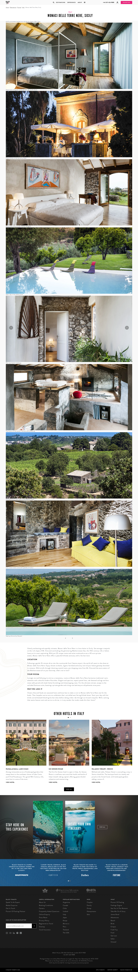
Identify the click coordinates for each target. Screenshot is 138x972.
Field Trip (114, 930)
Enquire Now (126, 2)
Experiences (71, 2)
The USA (66, 933)
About (80, 2)
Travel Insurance (45, 930)
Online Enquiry (44, 914)
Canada (65, 905)
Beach (113, 920)
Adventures (115, 917)
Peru (64, 926)
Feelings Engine (116, 905)
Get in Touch (10, 908)
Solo (88, 914)
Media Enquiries (11, 905)
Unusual (113, 942)
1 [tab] (68, 880)
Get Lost (114, 936)
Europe (19, 7)
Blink (112, 923)
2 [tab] (69, 880)
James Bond (115, 914)
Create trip (73, 849)
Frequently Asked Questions (49, 911)
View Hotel (10, 782)
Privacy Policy (44, 920)
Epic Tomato (100, 970)
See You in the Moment (119, 908)
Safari (113, 939)
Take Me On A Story (118, 911)
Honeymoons (91, 911)
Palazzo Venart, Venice (102, 769)
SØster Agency (112, 970)
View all (69, 789)
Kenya (65, 920)
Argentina (66, 902)
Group (89, 908)
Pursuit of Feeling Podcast (15, 911)
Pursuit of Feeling (117, 902)
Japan (65, 917)
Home (7, 7)
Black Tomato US (126, 970)
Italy (23, 7)
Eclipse (113, 926)
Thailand (66, 930)
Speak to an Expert (13, 902)
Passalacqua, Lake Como (17, 769)
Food (112, 933)
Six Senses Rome (56, 769)
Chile (65, 908)
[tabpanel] (24, 753)
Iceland (65, 911)
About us (42, 902)
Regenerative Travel (46, 923)
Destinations (60, 2)
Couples (90, 902)
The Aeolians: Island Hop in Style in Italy (47, 843)
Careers (42, 908)
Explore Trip (41, 849)
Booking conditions (46, 905)
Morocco (66, 923)
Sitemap (42, 926)
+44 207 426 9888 (108, 2)
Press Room (43, 917)
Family (89, 905)
